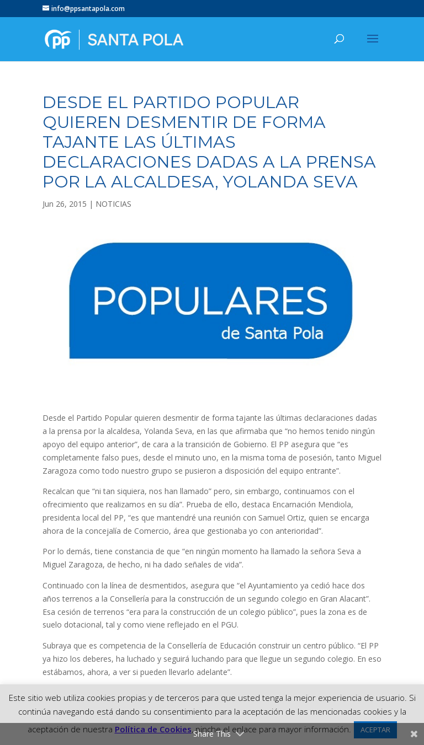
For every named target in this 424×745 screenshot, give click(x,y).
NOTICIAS (113, 204)
